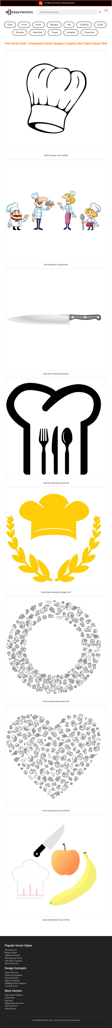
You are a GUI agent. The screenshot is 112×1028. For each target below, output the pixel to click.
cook (100, 24)
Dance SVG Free (11, 972)
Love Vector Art (11, 986)
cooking (84, 24)
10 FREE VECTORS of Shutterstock (57, 3)
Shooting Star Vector (13, 958)
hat (69, 24)
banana (54, 24)
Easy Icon (9, 1001)
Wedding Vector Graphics (15, 983)
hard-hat (37, 32)
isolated (71, 32)
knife (38, 24)
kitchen (20, 32)
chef (10, 24)
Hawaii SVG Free (12, 978)
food (24, 24)
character (89, 32)
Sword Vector (10, 1009)
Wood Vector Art (12, 963)
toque (54, 32)
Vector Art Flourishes (13, 975)
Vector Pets (10, 998)
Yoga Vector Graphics (14, 995)
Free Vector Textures (13, 961)
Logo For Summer (12, 981)
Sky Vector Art (11, 950)
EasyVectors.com (45, 1020)
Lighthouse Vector (12, 955)
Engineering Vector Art (14, 1003)
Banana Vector (11, 953)
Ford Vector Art (11, 1006)
